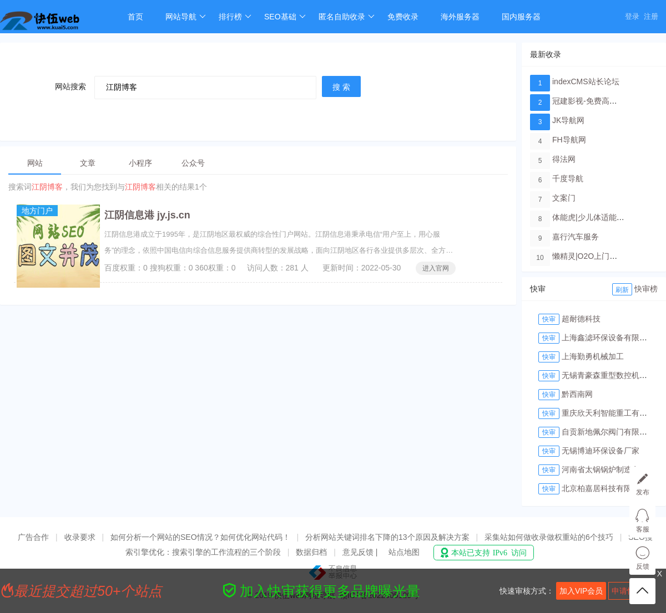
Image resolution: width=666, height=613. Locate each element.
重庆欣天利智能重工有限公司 (612, 412)
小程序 (140, 163)
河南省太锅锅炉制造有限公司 (612, 469)
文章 (87, 163)
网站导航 (185, 16)
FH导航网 (569, 139)
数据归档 (311, 552)
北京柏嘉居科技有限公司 (604, 488)
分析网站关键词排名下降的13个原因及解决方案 (387, 537)
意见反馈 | (361, 552)
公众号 (193, 163)
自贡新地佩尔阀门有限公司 (608, 431)
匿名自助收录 (347, 16)
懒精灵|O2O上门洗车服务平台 (604, 256)
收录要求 (79, 537)
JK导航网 (568, 120)
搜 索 (341, 87)
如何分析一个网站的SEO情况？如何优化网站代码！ (200, 537)
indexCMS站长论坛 (585, 81)
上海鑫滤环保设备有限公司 (608, 337)
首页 (135, 16)
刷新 (622, 290)
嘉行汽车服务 (575, 236)
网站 (35, 163)
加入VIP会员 (581, 590)
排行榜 (235, 16)
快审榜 (646, 288)
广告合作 (33, 537)
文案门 (564, 197)
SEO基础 (285, 16)
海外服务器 (460, 16)
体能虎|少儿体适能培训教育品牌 (607, 217)
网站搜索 (70, 86)
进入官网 (435, 268)
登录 (632, 16)
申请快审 (627, 590)
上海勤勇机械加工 (593, 356)
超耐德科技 (581, 318)
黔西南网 (577, 394)
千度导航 (567, 178)
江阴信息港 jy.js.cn (147, 215)
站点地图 (404, 552)
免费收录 (402, 16)
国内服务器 (521, 16)
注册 (651, 16)
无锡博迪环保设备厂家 (600, 450)
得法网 (564, 159)
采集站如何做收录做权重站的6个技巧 (549, 537)
